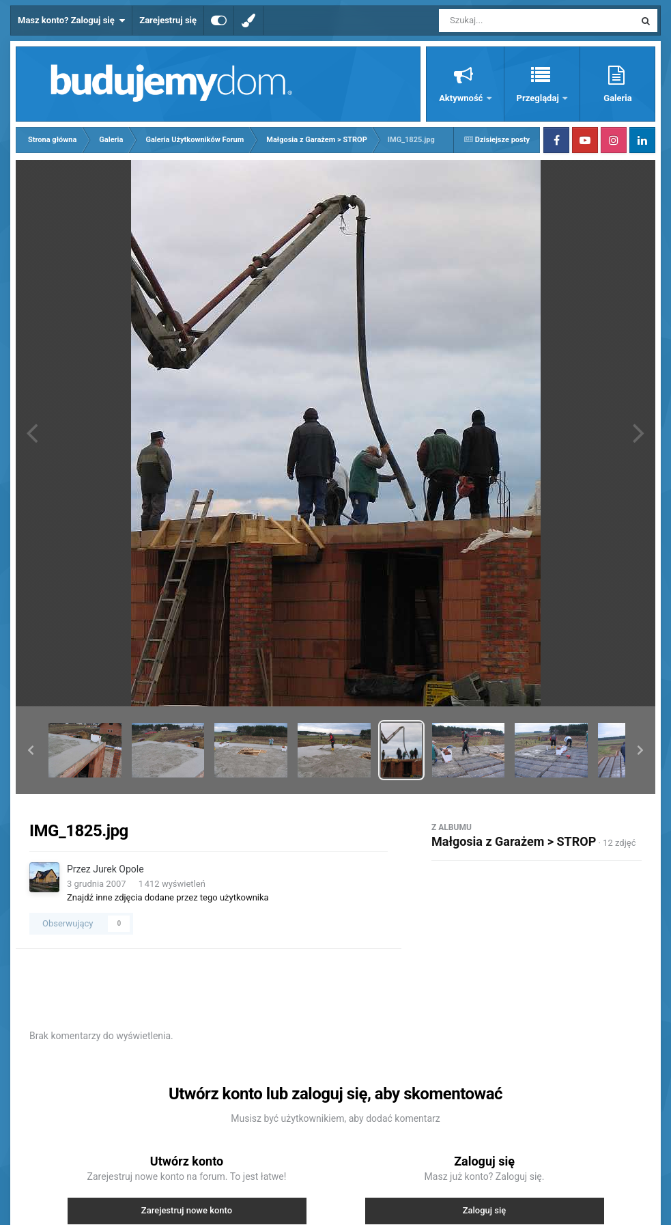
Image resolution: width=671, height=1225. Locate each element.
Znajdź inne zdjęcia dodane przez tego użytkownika (168, 897)
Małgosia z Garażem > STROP (513, 841)
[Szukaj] (506, 20)
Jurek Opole (118, 869)
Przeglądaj (539, 98)
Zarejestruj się (168, 20)
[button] (31, 750)
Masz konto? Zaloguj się (71, 20)
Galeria (617, 98)
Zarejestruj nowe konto (186, 1210)
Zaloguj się (484, 1210)
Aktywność (462, 98)
